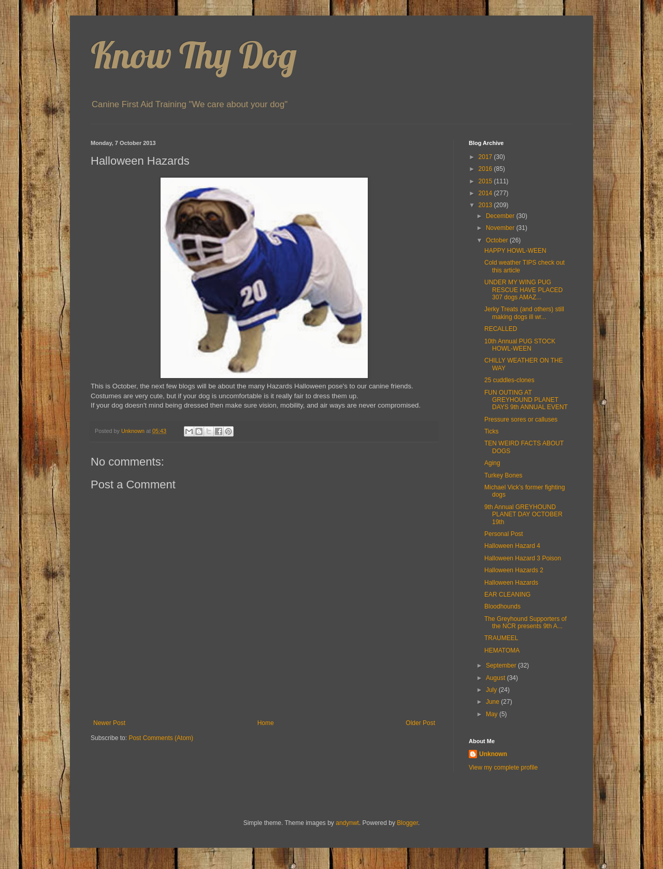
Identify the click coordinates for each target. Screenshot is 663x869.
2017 (486, 157)
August (496, 678)
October (498, 240)
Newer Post (109, 723)
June (493, 701)
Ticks (491, 431)
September (502, 665)
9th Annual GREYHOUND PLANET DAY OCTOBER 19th (523, 514)
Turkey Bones (503, 475)
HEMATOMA (502, 650)
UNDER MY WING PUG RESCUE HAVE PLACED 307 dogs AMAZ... (523, 290)
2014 (486, 193)
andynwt (347, 823)
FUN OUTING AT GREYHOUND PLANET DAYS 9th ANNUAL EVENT (526, 400)
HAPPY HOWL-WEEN (515, 250)
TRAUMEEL (501, 638)
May (492, 714)
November (501, 227)
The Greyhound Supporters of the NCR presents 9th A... (525, 622)
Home (265, 723)
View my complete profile (503, 767)
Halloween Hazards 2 (513, 570)
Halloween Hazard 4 (512, 545)
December (501, 216)
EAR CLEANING (507, 594)
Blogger (407, 823)
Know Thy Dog (194, 55)
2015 (486, 181)
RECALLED (500, 328)
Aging (492, 463)
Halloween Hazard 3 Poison (522, 558)
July (492, 689)
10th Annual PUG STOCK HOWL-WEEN (519, 345)
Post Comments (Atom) (160, 738)
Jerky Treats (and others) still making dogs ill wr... (524, 313)
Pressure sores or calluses (520, 419)
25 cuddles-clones (509, 380)
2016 (486, 168)
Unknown (493, 754)
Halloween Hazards (511, 582)
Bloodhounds (502, 606)
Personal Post (503, 534)
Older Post (420, 723)
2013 (486, 205)
